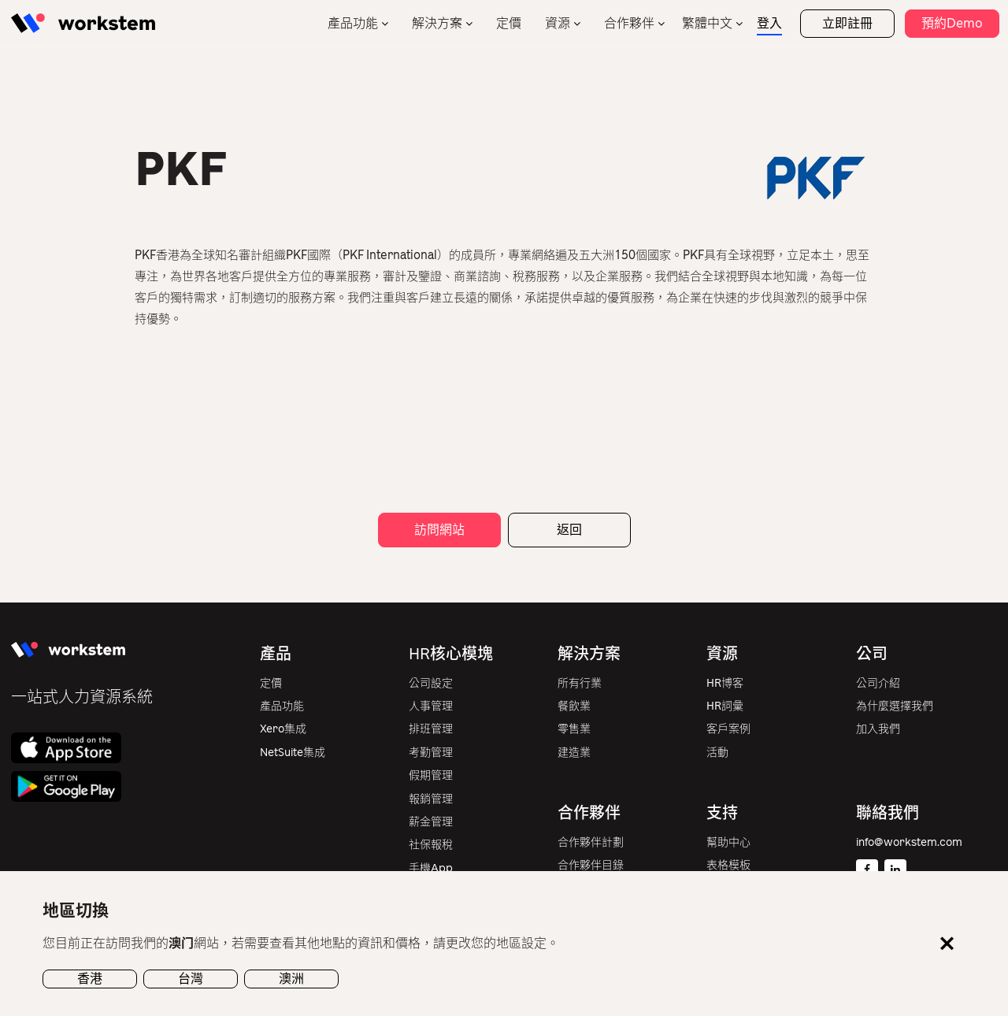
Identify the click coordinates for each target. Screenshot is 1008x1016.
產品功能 (353, 23)
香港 (89, 978)
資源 (557, 23)
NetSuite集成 (292, 752)
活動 (717, 752)
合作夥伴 (629, 23)
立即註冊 (847, 23)
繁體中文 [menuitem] (707, 23)
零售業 (574, 728)
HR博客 (724, 683)
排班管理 (431, 728)
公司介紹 (878, 683)
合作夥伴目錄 (591, 865)
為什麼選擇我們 (894, 706)
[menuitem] (712, 23)
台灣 (190, 978)
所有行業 (580, 683)
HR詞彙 (724, 706)
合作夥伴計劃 (591, 842)
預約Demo (952, 23)
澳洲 (291, 978)
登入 (769, 23)
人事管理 (431, 706)
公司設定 (431, 683)
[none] (712, 23)
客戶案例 (728, 728)
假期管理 (431, 775)
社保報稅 (431, 844)
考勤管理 (431, 752)
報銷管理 (431, 799)
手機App (431, 868)
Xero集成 (283, 728)
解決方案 (437, 23)
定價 (508, 23)
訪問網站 (439, 529)
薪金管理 (431, 821)
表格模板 (728, 865)
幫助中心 (728, 842)
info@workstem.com (909, 842)
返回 (569, 529)
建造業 (574, 752)
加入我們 (878, 728)
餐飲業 (574, 706)
